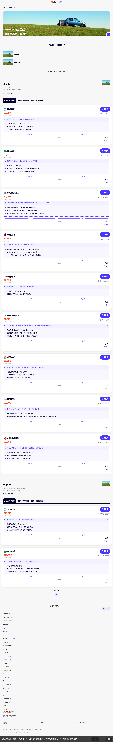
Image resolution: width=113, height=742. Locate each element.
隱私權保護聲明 (7, 730)
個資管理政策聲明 (18, 730)
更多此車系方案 (9, 93)
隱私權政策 (74, 739)
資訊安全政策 (29, 730)
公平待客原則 (38, 730)
